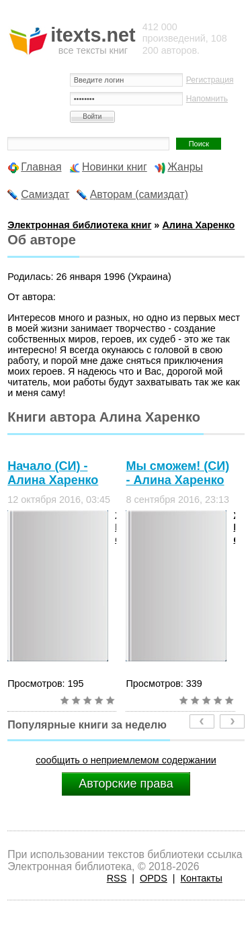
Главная (41, 167)
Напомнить (207, 98)
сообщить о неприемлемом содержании (126, 760)
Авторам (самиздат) (139, 194)
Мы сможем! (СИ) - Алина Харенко (177, 473)
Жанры (185, 167)
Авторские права (126, 783)
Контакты (201, 878)
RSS (117, 878)
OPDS (153, 878)
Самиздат (45, 194)
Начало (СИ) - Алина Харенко (52, 473)
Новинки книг (114, 167)
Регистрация (210, 80)
